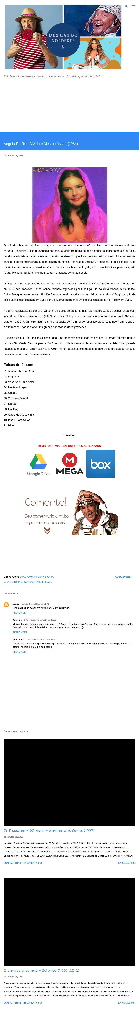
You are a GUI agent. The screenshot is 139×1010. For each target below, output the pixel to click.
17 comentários (32, 863)
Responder (20, 612)
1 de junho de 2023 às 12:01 (35, 603)
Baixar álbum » (126, 863)
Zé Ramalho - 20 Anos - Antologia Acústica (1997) (49, 830)
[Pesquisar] (126, 5)
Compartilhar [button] (123, 577)
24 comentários (32, 1002)
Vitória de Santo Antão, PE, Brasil (32, 582)
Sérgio (16, 603)
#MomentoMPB (28, 577)
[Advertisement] (69, 109)
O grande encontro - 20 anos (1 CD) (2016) (41, 970)
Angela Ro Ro (46, 577)
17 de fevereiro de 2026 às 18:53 (40, 619)
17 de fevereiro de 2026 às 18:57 (40, 639)
